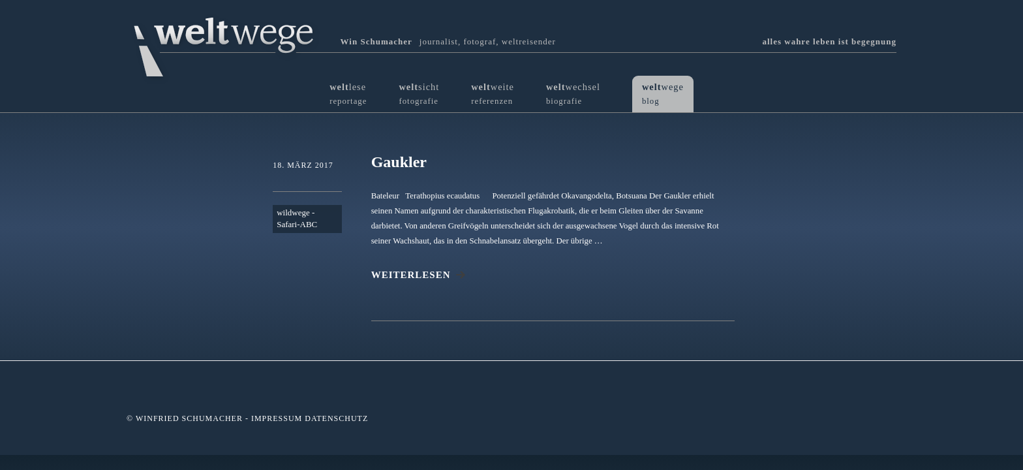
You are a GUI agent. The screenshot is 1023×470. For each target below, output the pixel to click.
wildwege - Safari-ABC (297, 219)
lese (348, 94)
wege (663, 94)
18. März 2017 (303, 165)
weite (492, 94)
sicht (419, 94)
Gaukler (399, 161)
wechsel (573, 94)
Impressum (276, 418)
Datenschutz (336, 418)
